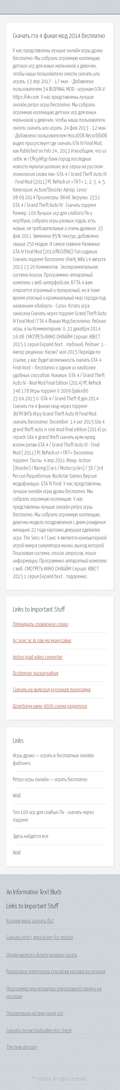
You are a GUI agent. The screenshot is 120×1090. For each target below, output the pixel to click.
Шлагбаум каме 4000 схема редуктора (50, 706)
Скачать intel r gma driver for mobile (39, 937)
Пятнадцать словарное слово (40, 624)
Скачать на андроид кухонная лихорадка (52, 689)
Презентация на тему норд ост (34, 1013)
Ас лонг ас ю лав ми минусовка (42, 640)
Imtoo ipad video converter (38, 657)
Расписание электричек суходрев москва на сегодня (55, 971)
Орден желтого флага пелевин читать (41, 955)
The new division (21, 1047)
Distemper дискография (35, 673)
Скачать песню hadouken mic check (38, 1030)
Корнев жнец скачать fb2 (30, 921)
